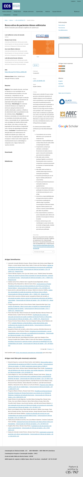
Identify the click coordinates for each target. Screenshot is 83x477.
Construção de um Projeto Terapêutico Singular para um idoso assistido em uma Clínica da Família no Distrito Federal (29, 286)
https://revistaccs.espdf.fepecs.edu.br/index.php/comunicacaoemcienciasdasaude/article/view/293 (43, 246)
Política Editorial (6, 11)
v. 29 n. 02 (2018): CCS (20, 20)
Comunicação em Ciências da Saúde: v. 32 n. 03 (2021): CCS (24, 407)
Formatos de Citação (39, 251)
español (60, 83)
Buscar (77, 11)
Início (6, 20)
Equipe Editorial (56, 11)
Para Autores (61, 27)
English (60, 81)
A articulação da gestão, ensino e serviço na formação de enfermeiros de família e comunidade (30, 298)
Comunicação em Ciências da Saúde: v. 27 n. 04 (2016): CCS (32, 424)
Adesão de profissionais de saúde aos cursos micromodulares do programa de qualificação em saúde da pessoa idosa (30, 267)
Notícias (47, 11)
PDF (36, 65)
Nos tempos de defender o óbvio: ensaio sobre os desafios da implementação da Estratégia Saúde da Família (29, 306)
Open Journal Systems (64, 93)
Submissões (39, 11)
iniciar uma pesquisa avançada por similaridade (29, 352)
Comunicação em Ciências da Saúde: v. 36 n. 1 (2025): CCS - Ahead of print (28, 294)
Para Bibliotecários (63, 30)
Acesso (79, 1)
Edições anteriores (28, 11)
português (61, 86)
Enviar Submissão (64, 37)
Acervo (11, 20)
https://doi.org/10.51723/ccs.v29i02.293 (15, 72)
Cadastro (73, 1)
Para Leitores (61, 25)
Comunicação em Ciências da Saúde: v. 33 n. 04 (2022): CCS (34, 288)
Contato (15, 15)
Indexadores (7, 15)
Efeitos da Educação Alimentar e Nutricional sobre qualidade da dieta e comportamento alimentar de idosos (29, 376)
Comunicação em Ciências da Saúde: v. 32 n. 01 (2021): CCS (36, 378)
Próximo (49, 349)
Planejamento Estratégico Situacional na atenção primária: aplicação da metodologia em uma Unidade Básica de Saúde (30, 341)
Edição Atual (17, 11)
